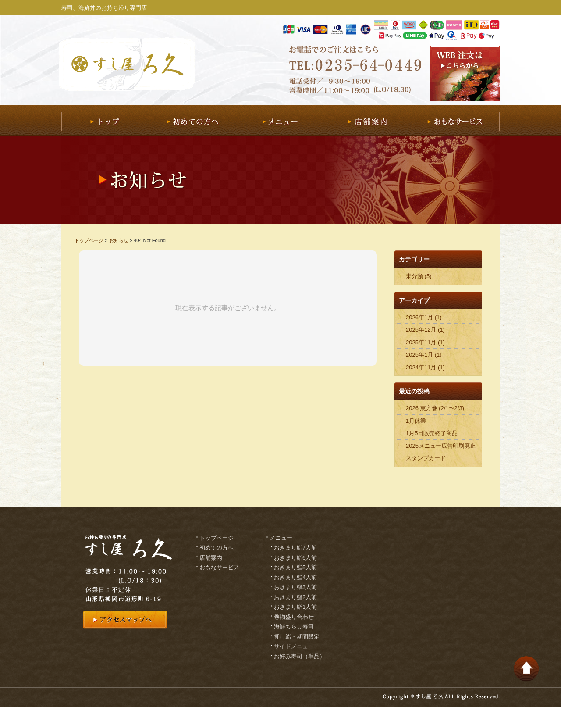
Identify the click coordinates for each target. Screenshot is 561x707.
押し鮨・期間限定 (297, 636)
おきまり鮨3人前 (295, 587)
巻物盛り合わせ (294, 617)
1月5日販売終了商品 (432, 433)
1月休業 (416, 421)
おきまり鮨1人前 (295, 606)
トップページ (89, 240)
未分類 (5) (419, 276)
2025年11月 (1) (425, 342)
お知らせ (118, 240)
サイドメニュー (294, 646)
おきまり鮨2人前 (295, 597)
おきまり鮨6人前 (295, 557)
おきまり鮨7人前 (295, 547)
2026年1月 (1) (424, 317)
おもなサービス (456, 120)
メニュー (280, 120)
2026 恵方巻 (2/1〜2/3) (435, 408)
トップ (105, 120)
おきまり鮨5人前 (295, 567)
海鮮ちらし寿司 (294, 626)
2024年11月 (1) (425, 367)
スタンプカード (426, 458)
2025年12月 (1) (425, 329)
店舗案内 (368, 120)
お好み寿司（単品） (299, 656)
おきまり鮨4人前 (295, 577)
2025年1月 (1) (424, 354)
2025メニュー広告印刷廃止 (441, 446)
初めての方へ (193, 120)
